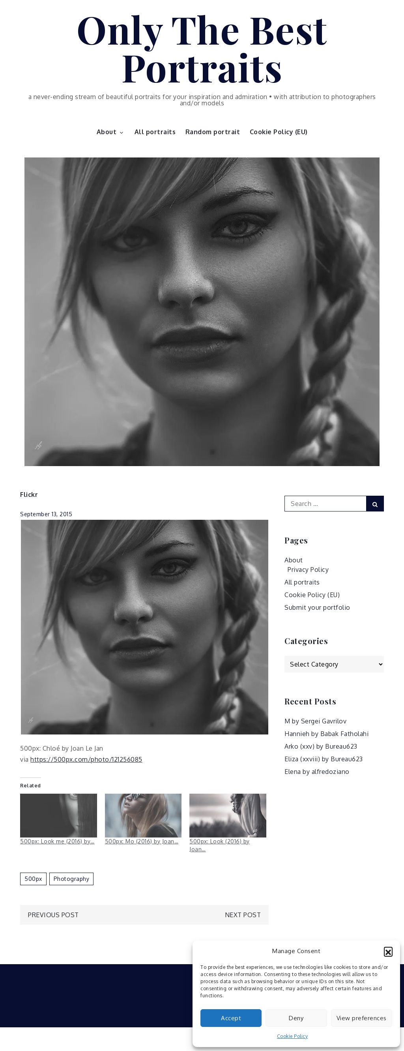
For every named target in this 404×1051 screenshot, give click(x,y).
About (111, 132)
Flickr (29, 494)
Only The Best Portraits (202, 48)
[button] (388, 951)
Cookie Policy (292, 1036)
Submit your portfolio (317, 607)
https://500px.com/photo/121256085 (86, 759)
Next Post (243, 915)
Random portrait (212, 132)
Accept (231, 1018)
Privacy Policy (308, 569)
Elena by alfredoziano (317, 772)
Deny (296, 1018)
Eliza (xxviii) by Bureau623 (323, 759)
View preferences (362, 1018)
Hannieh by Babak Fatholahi (326, 734)
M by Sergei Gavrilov (315, 721)
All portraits (155, 132)
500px (33, 878)
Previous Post (53, 915)
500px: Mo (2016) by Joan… (142, 841)
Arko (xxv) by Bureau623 (320, 746)
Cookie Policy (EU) (279, 132)
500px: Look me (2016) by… (57, 841)
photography (72, 878)
